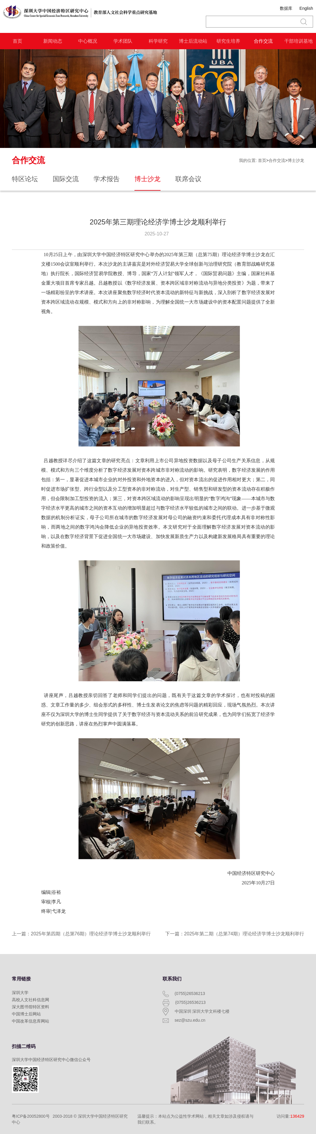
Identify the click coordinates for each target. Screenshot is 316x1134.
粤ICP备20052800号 (31, 1116)
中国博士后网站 (26, 1014)
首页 (17, 41)
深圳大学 (20, 992)
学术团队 (122, 41)
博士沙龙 (296, 160)
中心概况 (87, 41)
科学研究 (158, 41)
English (306, 8)
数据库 (286, 8)
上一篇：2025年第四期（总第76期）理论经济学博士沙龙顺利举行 (81, 933)
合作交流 (263, 41)
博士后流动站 (193, 41)
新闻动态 (52, 41)
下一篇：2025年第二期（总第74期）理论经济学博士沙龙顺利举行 (234, 933)
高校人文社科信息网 (30, 999)
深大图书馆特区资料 (30, 1006)
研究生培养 (228, 41)
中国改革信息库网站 (30, 1021)
